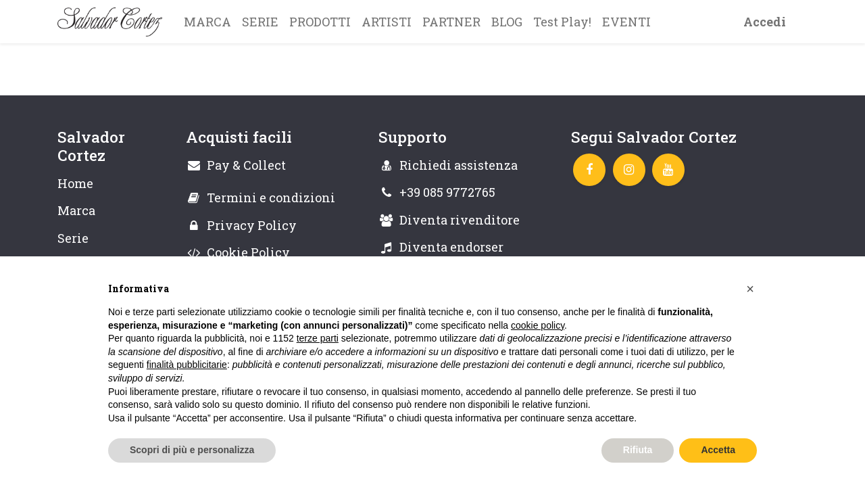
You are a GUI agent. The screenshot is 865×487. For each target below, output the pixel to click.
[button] (750, 289)
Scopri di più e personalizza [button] (192, 449)
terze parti (318, 338)
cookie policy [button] (537, 325)
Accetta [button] (718, 449)
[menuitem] (207, 21)
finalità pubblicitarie (187, 364)
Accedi (764, 22)
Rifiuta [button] (638, 449)
